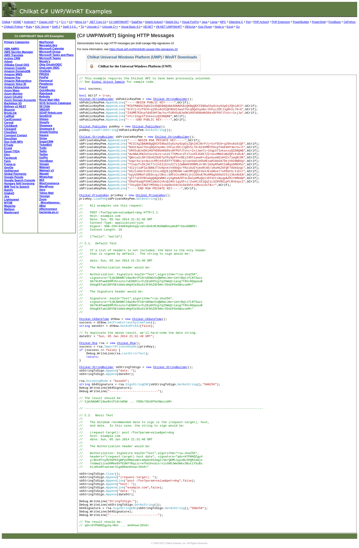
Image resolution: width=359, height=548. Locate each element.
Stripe (43, 138)
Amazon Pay (12, 77)
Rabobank (45, 93)
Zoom (43, 199)
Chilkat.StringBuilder (96, 99)
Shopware (45, 125)
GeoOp (8, 167)
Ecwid (8, 148)
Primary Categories (16, 42)
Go (238, 26)
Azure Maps (11, 90)
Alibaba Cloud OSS (16, 64)
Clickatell (10, 129)
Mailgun (9, 209)
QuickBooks (47, 90)
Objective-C (236, 22)
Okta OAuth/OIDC (50, 64)
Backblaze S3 (13, 103)
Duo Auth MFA (13, 141)
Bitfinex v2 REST (15, 106)
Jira (6, 196)
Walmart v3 (46, 170)
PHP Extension (281, 22)
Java (204, 22)
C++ (63, 22)
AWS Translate (13, 55)
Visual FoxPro (190, 22)
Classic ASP (46, 22)
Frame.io (10, 164)
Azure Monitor (13, 93)
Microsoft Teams (50, 58)
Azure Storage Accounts (20, 100)
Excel (230, 26)
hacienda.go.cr (49, 212)
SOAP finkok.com (50, 112)
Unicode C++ (110, 26)
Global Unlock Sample (108, 82)
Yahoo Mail (46, 193)
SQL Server (42, 26)
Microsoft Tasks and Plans (56, 55)
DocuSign (10, 138)
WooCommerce (49, 183)
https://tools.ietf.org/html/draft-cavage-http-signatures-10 (143, 49)
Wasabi (44, 173)
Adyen (8, 61)
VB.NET (148, 26)
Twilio (43, 151)
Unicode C (93, 26)
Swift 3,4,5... (70, 26)
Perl (248, 22)
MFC (223, 22)
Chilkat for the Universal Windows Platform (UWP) (134, 66)
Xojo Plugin (205, 26)
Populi (43, 87)
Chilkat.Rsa (88, 343)
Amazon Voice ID (15, 84)
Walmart (44, 167)
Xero (42, 189)
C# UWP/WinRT (119, 22)
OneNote (45, 71)
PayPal (43, 77)
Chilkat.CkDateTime (94, 319)
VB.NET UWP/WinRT (169, 26)
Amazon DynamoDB (17, 71)
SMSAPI (44, 109)
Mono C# (81, 22)
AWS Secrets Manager (18, 52)
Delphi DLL (172, 22)
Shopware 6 (46, 128)
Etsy (7, 154)
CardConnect (12, 119)
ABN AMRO (11, 48)
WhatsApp (46, 177)
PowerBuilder (301, 22)
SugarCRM (46, 141)
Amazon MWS (13, 74)
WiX (41, 180)
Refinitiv (44, 96)
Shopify (44, 122)
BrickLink (10, 113)
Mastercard (11, 212)
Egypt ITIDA (12, 151)
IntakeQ (9, 193)
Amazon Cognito (15, 68)
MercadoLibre (48, 45)
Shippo (44, 119)
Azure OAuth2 (13, 97)
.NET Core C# (97, 22)
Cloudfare (10, 132)
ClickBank (10, 125)
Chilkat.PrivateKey (94, 195)
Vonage (44, 164)
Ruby (29, 26)
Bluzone (9, 109)
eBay (42, 205)
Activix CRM (12, 58)
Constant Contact (15, 135)
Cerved (9, 122)
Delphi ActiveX (154, 22)
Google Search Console (19, 180)
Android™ (30, 22)
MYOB (8, 202)
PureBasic (334, 22)
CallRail (9, 116)
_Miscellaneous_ (50, 202)
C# (70, 22)
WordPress (46, 186)
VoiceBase (46, 160)
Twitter (43, 154)
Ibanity (8, 190)
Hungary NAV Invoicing (19, 183)
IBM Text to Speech (16, 186)
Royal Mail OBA (49, 100)
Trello (42, 148)
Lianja (214, 22)
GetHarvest (11, 170)
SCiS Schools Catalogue (55, 103)
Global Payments (15, 174)
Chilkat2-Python (13, 26)
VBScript (190, 26)
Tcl (82, 26)
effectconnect (48, 209)
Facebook (10, 158)
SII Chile (44, 106)
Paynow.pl (46, 80)
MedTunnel (46, 42)
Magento (9, 206)
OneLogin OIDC (49, 67)
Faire (7, 161)
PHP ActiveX (261, 22)
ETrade (8, 145)
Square (44, 135)
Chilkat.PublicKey (93, 126)
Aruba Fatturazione (16, 87)
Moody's (44, 61)
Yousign (44, 196)
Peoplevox (46, 83)
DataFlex (136, 22)
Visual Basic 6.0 (130, 26)
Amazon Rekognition (17, 81)
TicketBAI (45, 144)
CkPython (350, 22)
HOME (17, 22)
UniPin (43, 157)
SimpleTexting (48, 132)
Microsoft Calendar (51, 48)
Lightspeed (11, 199)
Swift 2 (56, 26)
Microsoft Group (49, 51)
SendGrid (45, 116)
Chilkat (6, 22)
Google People (13, 177)
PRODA (44, 74)
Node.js (219, 26)
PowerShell (319, 22)
